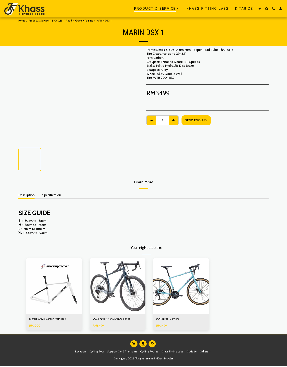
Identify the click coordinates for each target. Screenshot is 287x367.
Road (69, 20)
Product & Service (39, 20)
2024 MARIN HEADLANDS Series (116, 319)
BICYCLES (57, 20)
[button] (259, 8)
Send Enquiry (196, 120)
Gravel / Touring (84, 20)
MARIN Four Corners (170, 319)
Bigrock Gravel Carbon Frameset (51, 319)
